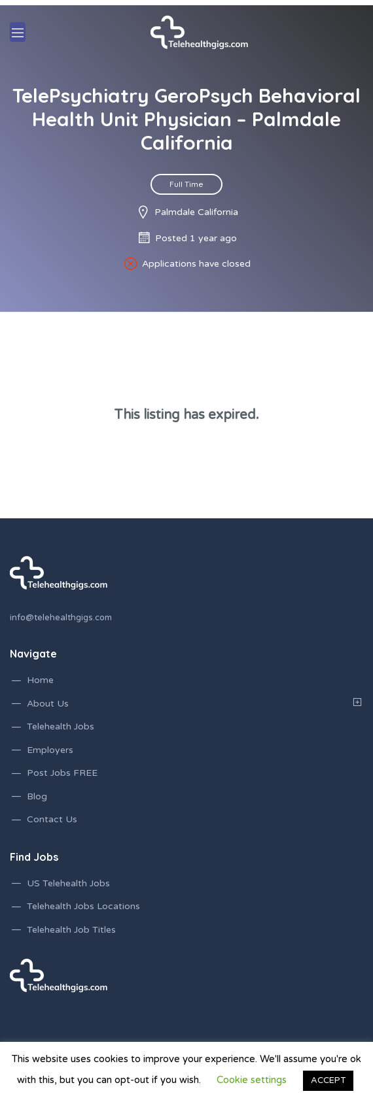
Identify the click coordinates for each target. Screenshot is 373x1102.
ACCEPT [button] (328, 1080)
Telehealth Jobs (60, 726)
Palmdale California (196, 212)
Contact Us (52, 819)
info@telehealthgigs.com (61, 617)
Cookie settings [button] (252, 1080)
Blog (37, 796)
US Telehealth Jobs (68, 883)
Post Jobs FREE (62, 772)
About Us (48, 703)
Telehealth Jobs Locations (83, 906)
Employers (50, 750)
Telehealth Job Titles (71, 929)
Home (40, 680)
